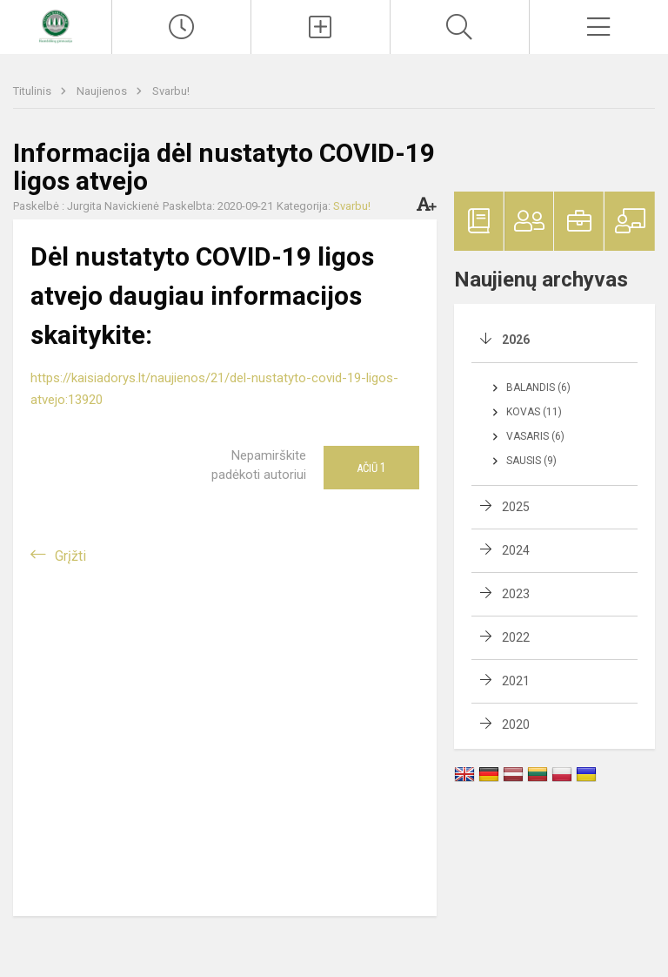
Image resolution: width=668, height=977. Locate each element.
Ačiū (371, 467)
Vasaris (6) (535, 436)
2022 (516, 637)
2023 (516, 594)
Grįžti (70, 556)
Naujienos (103, 91)
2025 (516, 507)
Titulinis (33, 91)
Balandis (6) (538, 387)
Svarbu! (171, 91)
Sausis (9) (531, 461)
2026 (516, 340)
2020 (516, 724)
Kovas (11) (534, 412)
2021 (516, 681)
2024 (516, 550)
